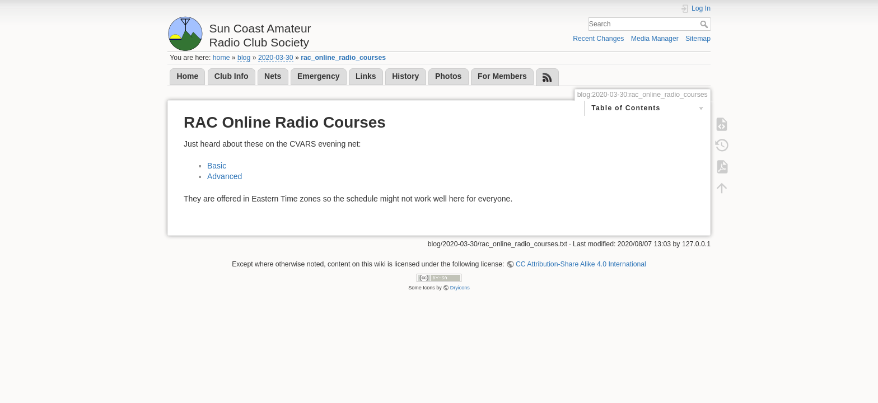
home (221, 58)
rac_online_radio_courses (343, 58)
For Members (502, 76)
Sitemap (698, 39)
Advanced (224, 176)
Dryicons (460, 287)
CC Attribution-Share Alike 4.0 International (581, 264)
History (405, 76)
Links (366, 76)
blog (243, 58)
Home (187, 76)
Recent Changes (598, 39)
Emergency (318, 76)
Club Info (231, 76)
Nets (272, 76)
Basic (216, 165)
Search (705, 24)
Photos (448, 76)
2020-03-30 (275, 58)
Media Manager (655, 39)
